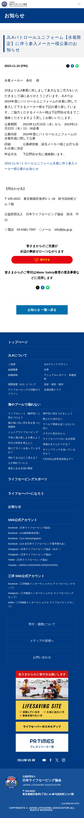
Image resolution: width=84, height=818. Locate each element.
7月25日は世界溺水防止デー (58, 459)
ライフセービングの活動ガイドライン (24, 391)
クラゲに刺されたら (54, 433)
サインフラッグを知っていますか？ (59, 451)
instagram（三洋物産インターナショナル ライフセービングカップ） (41, 595)
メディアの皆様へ (42, 640)
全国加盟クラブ (52, 389)
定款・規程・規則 (53, 384)
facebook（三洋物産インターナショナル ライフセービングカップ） (41, 585)
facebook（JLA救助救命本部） (24, 533)
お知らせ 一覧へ (42, 310)
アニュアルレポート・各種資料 (60, 377)
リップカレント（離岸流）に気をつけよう (24, 415)
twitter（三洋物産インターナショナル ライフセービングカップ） (41, 604)
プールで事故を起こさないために (59, 426)
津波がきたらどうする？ (56, 444)
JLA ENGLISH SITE (70, 803)
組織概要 (13, 369)
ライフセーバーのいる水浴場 (59, 439)
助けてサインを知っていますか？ (24, 450)
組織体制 (13, 375)
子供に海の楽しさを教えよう (24, 437)
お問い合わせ (42, 657)
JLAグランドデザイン (56, 364)
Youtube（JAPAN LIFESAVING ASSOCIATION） (34, 565)
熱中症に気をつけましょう (58, 413)
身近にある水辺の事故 (20, 468)
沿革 (46, 369)
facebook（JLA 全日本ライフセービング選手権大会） (37, 543)
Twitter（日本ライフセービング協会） (28, 559)
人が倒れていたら (18, 463)
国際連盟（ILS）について (22, 384)
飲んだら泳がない (53, 419)
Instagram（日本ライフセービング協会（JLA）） (35, 549)
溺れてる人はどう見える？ (23, 457)
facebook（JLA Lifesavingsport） (25, 538)
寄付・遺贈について (42, 624)
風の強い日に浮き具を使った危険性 (24, 425)
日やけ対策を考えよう (20, 443)
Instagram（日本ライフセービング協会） (30, 554)
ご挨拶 (11, 364)
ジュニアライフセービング (23, 432)
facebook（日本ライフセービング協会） (30, 527)
